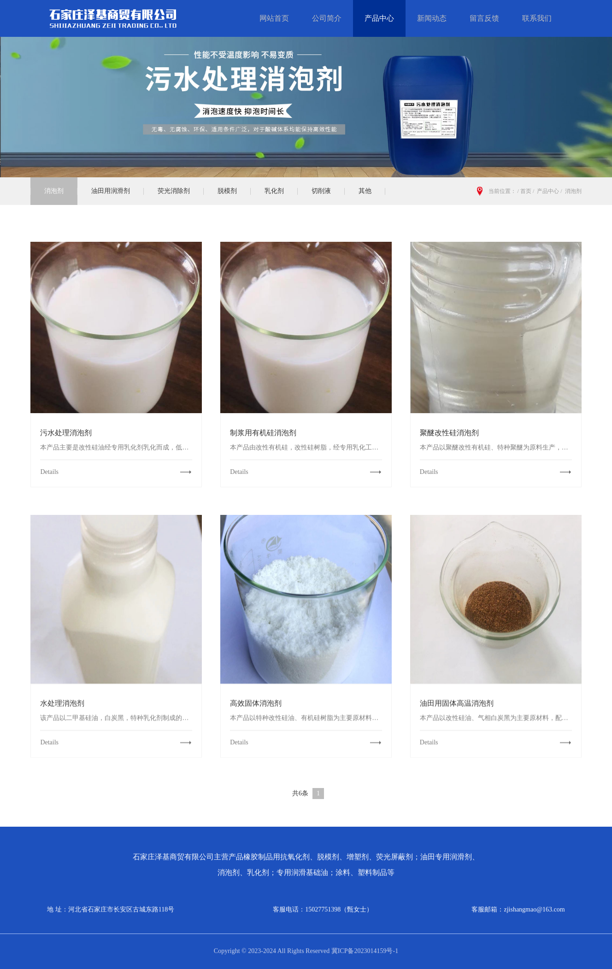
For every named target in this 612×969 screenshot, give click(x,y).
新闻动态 (432, 18)
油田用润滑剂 (110, 190)
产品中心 (379, 18)
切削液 (321, 190)
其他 (365, 190)
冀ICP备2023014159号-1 (364, 947)
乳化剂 (274, 190)
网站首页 (274, 18)
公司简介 (326, 18)
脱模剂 (227, 190)
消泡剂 (54, 190)
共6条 (300, 793)
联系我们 (537, 18)
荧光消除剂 (174, 190)
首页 (525, 191)
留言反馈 (484, 18)
